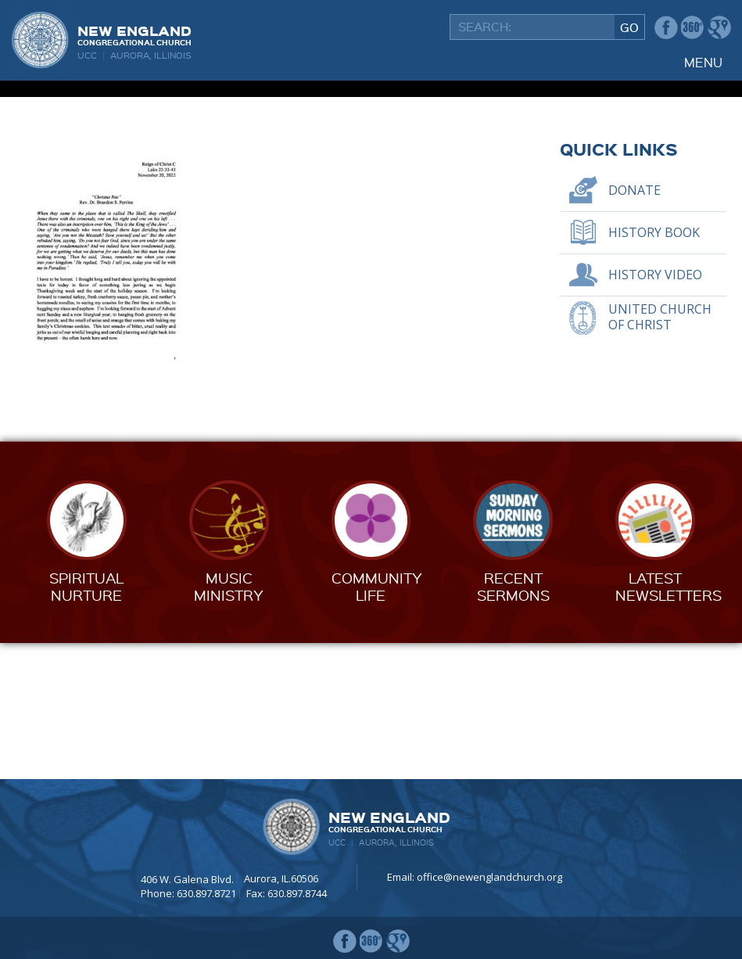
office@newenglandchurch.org (489, 877)
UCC (87, 55)
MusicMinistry (228, 721)
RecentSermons (513, 721)
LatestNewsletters (668, 721)
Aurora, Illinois (151, 55)
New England (134, 34)
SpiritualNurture (86, 721)
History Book (654, 368)
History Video (655, 410)
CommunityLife (377, 721)
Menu (703, 62)
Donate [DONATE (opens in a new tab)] (634, 326)
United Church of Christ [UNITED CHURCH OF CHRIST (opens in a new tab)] (660, 452)
